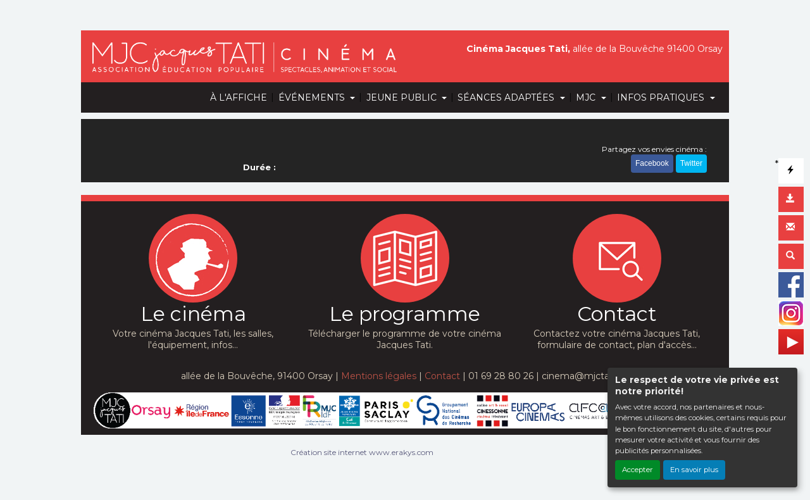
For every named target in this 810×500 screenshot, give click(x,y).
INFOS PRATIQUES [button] (662, 97)
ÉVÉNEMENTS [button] (312, 97)
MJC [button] (587, 97)
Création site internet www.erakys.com (361, 452)
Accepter (637, 469)
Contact (442, 376)
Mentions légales (378, 376)
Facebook (652, 163)
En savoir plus (694, 469)
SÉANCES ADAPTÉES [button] (507, 97)
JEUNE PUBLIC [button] (402, 97)
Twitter (691, 163)
